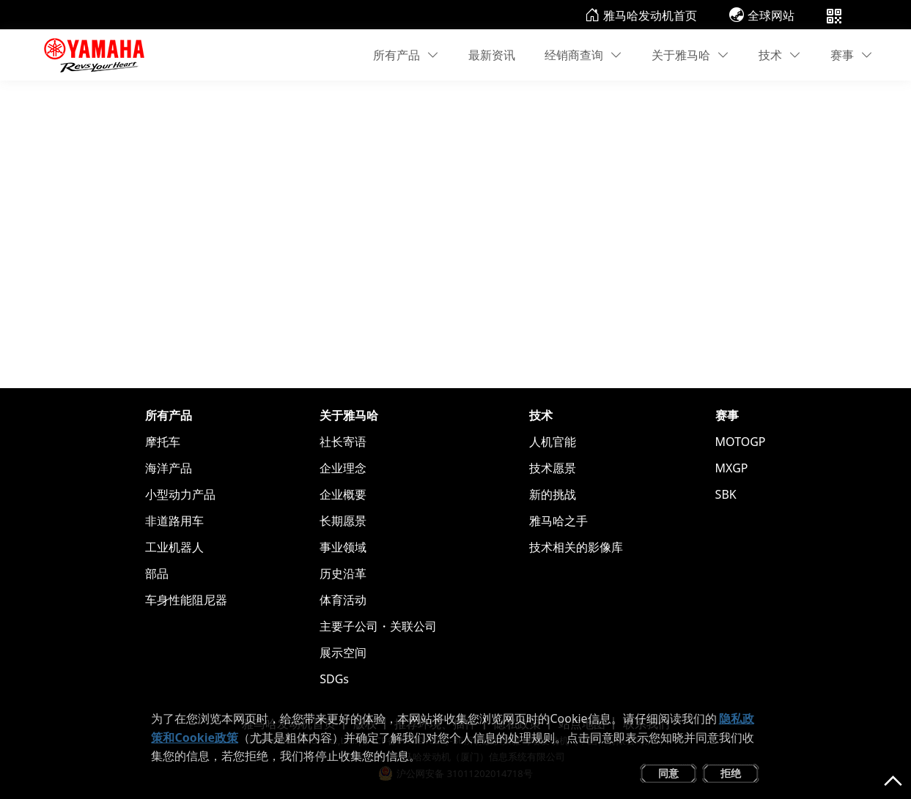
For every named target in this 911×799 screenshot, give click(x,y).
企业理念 (343, 468)
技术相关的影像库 (576, 547)
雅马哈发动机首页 (641, 15)
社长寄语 (343, 442)
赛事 (851, 55)
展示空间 (343, 652)
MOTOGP (740, 442)
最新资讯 (491, 55)
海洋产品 (168, 468)
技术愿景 (552, 468)
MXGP (731, 468)
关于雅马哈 (690, 55)
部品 (157, 573)
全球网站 (761, 15)
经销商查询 (583, 55)
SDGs (334, 679)
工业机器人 (174, 547)
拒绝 (730, 773)
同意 (668, 773)
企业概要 (343, 494)
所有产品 (406, 55)
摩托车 (162, 442)
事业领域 (343, 547)
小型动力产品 (180, 494)
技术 (780, 55)
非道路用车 (174, 521)
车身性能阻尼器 (186, 600)
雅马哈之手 (558, 521)
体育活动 (343, 600)
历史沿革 (343, 573)
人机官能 (552, 442)
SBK (726, 494)
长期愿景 (343, 521)
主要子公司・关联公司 (378, 626)
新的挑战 (552, 494)
